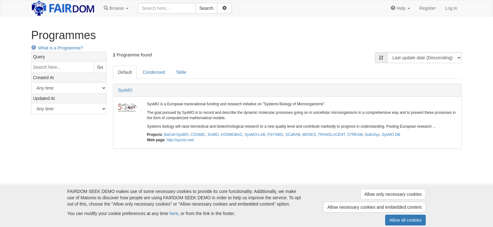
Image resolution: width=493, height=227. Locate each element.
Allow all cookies (405, 220)
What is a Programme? (57, 47)
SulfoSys (372, 134)
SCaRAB (292, 134)
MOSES (309, 134)
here (173, 213)
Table (181, 72)
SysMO (125, 90)
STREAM (355, 134)
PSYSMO (275, 134)
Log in (451, 8)
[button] (116, 8)
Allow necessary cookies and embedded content (374, 207)
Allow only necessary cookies (393, 194)
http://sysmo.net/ (180, 140)
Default (125, 72)
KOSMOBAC (232, 134)
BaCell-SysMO (176, 134)
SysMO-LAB (255, 134)
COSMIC (198, 134)
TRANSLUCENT (331, 134)
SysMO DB (391, 134)
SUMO (213, 134)
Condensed (153, 72)
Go (100, 67)
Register (427, 8)
